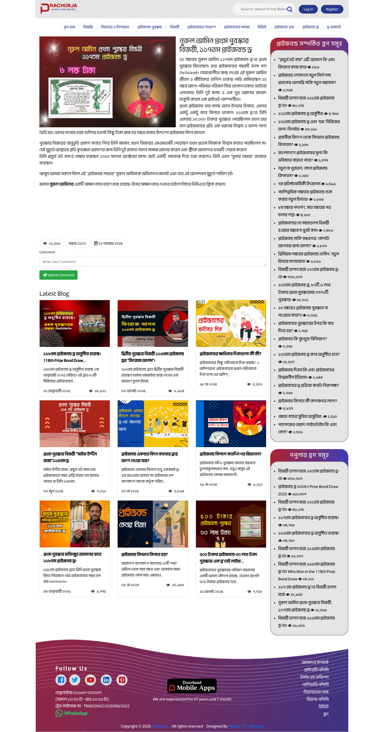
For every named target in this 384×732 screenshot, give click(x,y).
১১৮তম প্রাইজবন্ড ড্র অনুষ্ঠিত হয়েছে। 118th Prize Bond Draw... (72, 357)
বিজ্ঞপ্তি (88, 27)
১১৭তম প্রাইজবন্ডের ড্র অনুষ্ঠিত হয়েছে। (308, 522)
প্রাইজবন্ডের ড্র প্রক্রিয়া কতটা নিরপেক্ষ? (308, 390)
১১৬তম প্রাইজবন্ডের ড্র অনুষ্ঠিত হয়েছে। (308, 537)
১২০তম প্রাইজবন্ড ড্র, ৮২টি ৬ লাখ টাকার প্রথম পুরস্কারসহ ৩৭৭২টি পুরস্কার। (304, 293)
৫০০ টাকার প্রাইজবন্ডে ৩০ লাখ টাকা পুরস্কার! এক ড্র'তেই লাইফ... (228, 558)
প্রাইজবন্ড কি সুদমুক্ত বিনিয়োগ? (302, 343)
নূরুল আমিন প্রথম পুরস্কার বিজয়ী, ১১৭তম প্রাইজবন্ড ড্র (305, 607)
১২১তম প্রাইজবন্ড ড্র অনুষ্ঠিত (308, 113)
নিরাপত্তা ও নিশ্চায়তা (115, 27)
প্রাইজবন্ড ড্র (310, 27)
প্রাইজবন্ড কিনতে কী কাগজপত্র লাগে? (307, 405)
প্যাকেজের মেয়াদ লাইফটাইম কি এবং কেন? (307, 429)
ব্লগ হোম (69, 27)
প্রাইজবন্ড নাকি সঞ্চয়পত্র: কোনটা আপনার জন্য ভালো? (303, 243)
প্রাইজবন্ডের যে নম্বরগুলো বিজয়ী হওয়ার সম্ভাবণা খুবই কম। (305, 227)
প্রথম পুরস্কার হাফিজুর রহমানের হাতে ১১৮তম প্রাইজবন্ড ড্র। (72, 558)
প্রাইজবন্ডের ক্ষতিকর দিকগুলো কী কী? (230, 354)
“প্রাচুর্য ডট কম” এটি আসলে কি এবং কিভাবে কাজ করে (306, 64)
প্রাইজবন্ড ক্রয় (284, 27)
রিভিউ (262, 27)
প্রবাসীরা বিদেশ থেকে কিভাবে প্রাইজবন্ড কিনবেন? (308, 141)
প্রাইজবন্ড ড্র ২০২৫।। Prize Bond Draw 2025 (308, 491)
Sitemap (256, 726)
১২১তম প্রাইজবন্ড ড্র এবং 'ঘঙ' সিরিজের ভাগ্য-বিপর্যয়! (309, 126)
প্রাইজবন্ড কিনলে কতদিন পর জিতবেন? (230, 454)
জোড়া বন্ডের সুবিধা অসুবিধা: (307, 416)
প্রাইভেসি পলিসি (316, 669)
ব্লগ (326, 714)
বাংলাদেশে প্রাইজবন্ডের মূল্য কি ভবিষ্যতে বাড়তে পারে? (303, 157)
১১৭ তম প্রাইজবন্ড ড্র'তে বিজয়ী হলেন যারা (307, 591)
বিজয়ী (174, 27)
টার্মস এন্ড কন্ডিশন (314, 677)
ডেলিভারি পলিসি (315, 684)
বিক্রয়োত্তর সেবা (316, 692)
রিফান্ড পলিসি (318, 699)
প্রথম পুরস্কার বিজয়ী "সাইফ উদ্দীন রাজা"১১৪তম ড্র (70, 457)
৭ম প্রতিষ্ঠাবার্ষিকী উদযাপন (307, 184)
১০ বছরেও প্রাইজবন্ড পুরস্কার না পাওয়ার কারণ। (303, 312)
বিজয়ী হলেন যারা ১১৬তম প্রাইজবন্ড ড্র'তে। (306, 622)
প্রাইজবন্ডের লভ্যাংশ (201, 27)
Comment (47, 252)
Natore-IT (237, 726)
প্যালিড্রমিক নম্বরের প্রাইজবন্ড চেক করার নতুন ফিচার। (305, 196)
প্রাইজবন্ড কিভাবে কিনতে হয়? (144, 554)
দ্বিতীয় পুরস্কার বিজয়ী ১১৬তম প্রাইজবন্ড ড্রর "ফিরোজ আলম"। (152, 357)
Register (332, 9)
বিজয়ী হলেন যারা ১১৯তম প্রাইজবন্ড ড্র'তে (306, 553)
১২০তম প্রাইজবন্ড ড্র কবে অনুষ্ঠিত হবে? (309, 359)
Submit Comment (58, 275)
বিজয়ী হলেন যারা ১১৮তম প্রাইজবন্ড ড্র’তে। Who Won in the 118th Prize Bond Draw (306, 572)
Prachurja (160, 726)
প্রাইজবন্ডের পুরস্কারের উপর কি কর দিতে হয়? (306, 328)
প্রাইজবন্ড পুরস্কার (149, 27)
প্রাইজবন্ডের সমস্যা (237, 27)
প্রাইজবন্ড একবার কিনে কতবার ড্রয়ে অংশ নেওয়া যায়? (149, 457)
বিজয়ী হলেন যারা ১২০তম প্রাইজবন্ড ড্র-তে (309, 274)
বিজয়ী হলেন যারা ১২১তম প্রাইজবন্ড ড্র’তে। (306, 102)
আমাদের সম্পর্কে (315, 662)
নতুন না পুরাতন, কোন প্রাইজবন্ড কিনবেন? (302, 172)
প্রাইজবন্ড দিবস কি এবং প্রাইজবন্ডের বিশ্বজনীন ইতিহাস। (306, 374)
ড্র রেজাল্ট (334, 27)
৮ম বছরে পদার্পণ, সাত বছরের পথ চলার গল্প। (304, 212)
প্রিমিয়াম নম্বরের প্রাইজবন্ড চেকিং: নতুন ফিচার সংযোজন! (308, 258)
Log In (308, 9)
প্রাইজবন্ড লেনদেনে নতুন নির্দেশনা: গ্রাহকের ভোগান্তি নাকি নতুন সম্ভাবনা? (307, 83)
